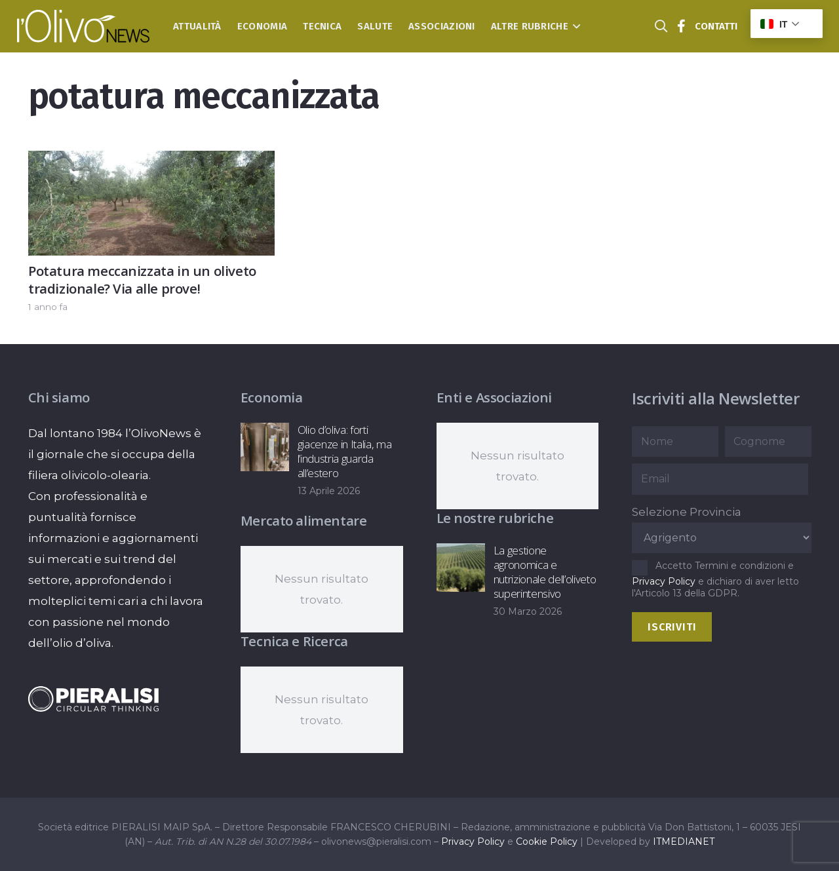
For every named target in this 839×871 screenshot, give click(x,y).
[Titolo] (682, 26)
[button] (574, 26)
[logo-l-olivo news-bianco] (83, 26)
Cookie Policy (546, 841)
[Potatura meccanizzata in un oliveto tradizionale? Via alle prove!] (151, 161)
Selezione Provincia (686, 511)
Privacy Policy (663, 581)
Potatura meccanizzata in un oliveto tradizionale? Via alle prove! (142, 279)
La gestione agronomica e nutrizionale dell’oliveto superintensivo (544, 572)
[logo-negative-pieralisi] (93, 699)
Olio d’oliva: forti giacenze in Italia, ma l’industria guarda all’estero (344, 451)
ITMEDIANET (683, 841)
